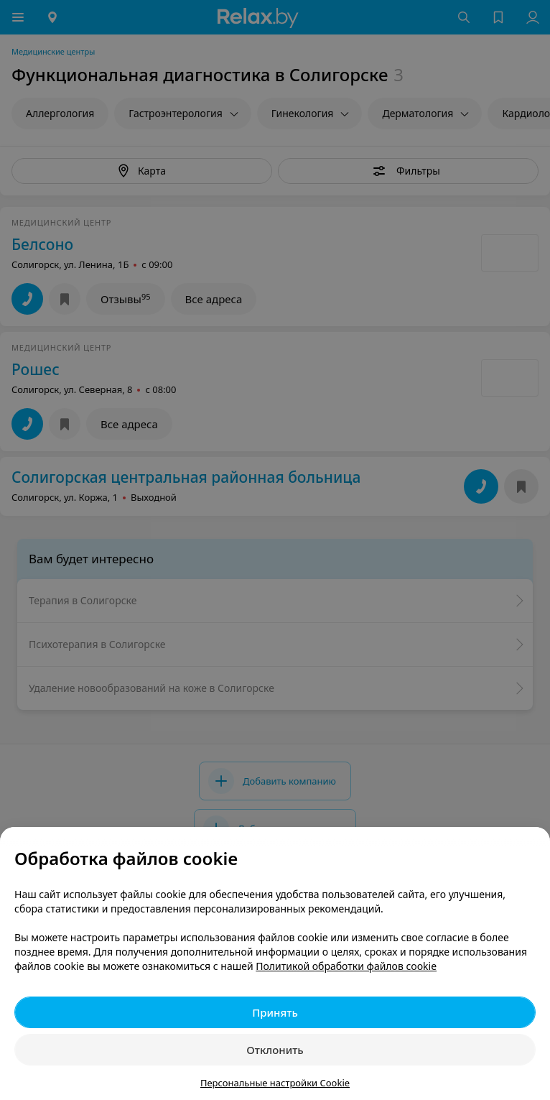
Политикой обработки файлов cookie (346, 966)
